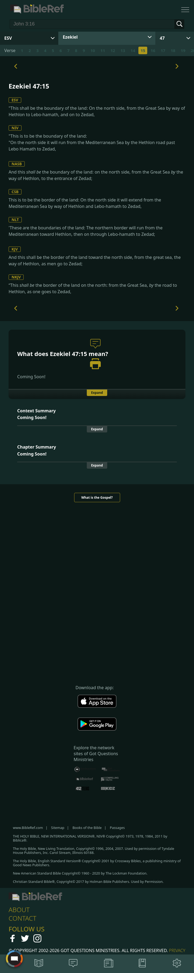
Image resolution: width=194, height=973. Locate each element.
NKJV (16, 277)
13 (123, 50)
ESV (15, 99)
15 (143, 50)
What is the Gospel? (97, 497)
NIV (15, 127)
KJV (15, 249)
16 (153, 50)
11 (102, 50)
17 (163, 50)
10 (92, 50)
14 (133, 50)
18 (173, 50)
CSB (15, 191)
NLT (15, 219)
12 (112, 50)
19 (183, 50)
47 (162, 38)
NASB (17, 163)
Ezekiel (70, 37)
